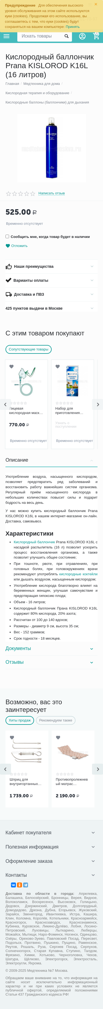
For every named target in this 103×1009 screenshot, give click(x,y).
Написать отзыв (51, 193)
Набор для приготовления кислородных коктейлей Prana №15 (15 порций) (70, 410)
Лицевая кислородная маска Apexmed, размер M (26, 410)
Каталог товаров (6, 36)
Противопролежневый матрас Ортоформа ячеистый (72, 781)
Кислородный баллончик (34, 542)
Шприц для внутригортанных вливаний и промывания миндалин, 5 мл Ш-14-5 (24, 781)
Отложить (16, 246)
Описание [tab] (50, 460)
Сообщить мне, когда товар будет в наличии (47, 237)
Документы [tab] (50, 648)
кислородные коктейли (78, 574)
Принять (73, 27)
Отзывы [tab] (50, 662)
